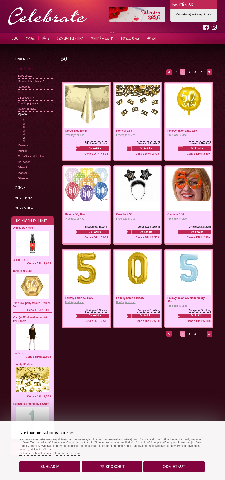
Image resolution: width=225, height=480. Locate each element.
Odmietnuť (172, 465)
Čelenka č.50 (124, 214)
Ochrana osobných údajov (39, 452)
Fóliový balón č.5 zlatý (79, 298)
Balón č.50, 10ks (75, 214)
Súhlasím (52, 465)
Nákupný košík (182, 4)
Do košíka (95, 148)
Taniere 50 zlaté (22, 270)
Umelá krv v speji (23, 227)
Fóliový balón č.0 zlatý (130, 298)
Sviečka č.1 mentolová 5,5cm (31, 403)
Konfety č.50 (124, 130)
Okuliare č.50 (175, 214)
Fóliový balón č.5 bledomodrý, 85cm (186, 299)
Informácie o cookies (72, 452)
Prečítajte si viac (74, 135)
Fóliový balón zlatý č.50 (182, 130)
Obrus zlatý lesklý (76, 130)
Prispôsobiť (112, 465)
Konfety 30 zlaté (23, 364)
